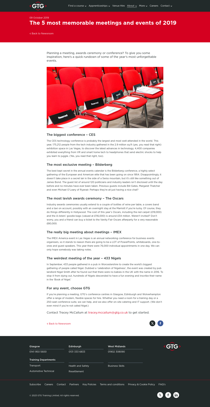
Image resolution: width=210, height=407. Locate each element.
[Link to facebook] (168, 395)
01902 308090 (116, 351)
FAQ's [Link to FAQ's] (162, 384)
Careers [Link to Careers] (154, 5)
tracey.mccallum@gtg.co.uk (108, 312)
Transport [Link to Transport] (34, 365)
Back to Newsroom (41, 33)
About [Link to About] (132, 5)
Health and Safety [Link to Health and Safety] (79, 366)
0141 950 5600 (38, 351)
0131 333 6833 (77, 351)
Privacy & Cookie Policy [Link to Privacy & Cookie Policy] (141, 384)
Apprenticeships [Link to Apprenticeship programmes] (99, 5)
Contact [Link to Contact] (166, 5)
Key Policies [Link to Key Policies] (89, 384)
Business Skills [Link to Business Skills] (116, 366)
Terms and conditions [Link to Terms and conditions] (112, 384)
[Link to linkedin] (176, 395)
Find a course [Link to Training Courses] (77, 5)
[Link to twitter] (160, 395)
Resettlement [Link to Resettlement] (76, 371)
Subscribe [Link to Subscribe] (35, 384)
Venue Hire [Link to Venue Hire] (118, 5)
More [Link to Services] (143, 5)
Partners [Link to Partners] (74, 384)
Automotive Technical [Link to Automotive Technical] (41, 371)
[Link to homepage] (38, 5)
